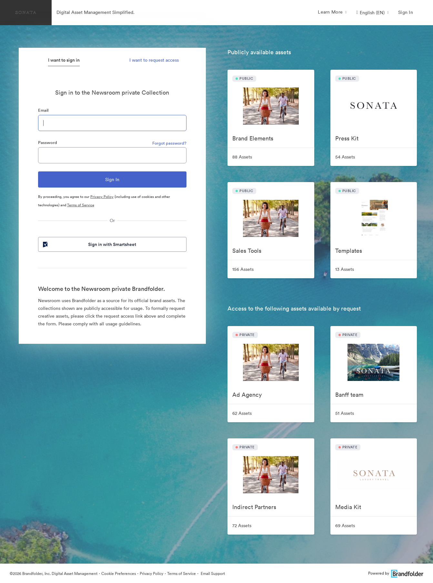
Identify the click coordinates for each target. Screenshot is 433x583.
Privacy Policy (102, 196)
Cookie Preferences (118, 573)
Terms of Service (80, 205)
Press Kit (346, 138)
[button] (372, 12)
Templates (348, 250)
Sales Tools (246, 250)
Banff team (349, 394)
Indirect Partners (254, 507)
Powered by (395, 573)
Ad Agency (247, 394)
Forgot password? (169, 143)
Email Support (212, 573)
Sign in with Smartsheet (89, 244)
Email (43, 110)
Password (47, 142)
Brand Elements (252, 138)
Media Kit (348, 507)
